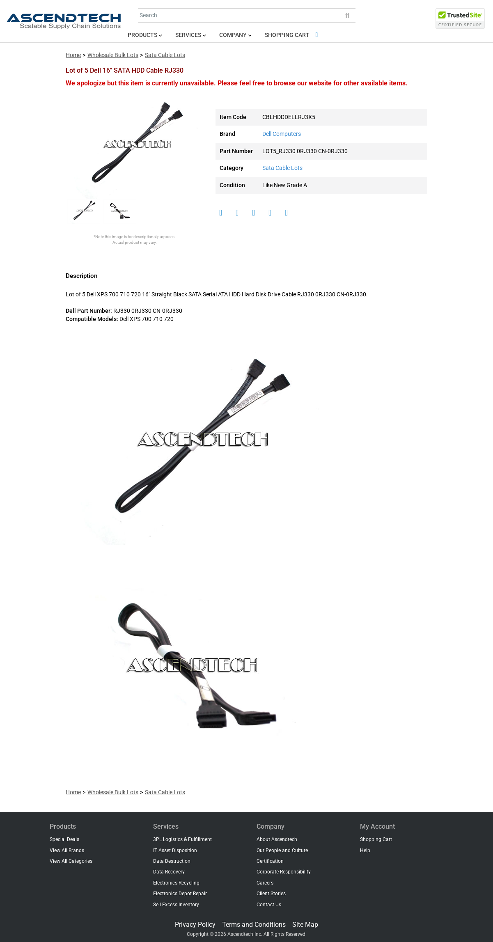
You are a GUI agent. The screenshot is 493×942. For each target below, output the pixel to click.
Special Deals (64, 839)
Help (365, 850)
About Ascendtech (277, 839)
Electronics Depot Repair (180, 893)
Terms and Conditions (254, 924)
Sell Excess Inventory (176, 905)
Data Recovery (169, 872)
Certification (270, 861)
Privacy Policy (195, 924)
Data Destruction (171, 861)
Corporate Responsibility (284, 872)
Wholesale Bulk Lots (112, 55)
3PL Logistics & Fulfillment (182, 839)
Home (73, 55)
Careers (265, 883)
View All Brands (67, 850)
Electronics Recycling (176, 883)
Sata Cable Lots (165, 55)
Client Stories (271, 893)
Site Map (305, 924)
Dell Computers (281, 134)
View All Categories (71, 861)
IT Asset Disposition (175, 850)
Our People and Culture (282, 850)
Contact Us (269, 905)
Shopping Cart (293, 35)
